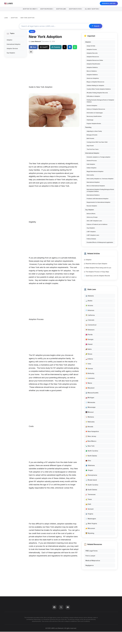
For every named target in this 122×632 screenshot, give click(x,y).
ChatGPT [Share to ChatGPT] (44, 47)
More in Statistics (92, 71)
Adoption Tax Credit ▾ (29, 9)
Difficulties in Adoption (93, 96)
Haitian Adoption (91, 168)
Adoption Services (12, 49)
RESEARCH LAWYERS (108, 3)
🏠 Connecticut (91, 325)
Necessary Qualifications (94, 116)
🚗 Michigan (90, 398)
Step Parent (90, 146)
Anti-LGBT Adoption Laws (94, 221)
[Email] (31, 52)
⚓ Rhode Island (91, 480)
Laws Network (36, 42)
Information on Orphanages (95, 113)
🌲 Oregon (89, 470)
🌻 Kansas (89, 369)
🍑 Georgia (89, 339)
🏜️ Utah (88, 504)
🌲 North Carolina (92, 451)
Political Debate (91, 239)
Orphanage (90, 120)
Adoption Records (92, 53)
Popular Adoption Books (94, 124)
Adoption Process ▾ (46, 9)
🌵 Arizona (89, 306)
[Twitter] (61, 607)
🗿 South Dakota (91, 490)
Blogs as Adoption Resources (95, 82)
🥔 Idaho (89, 349)
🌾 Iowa (88, 364)
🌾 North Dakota (91, 456)
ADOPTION (14, 17)
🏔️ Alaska (89, 301)
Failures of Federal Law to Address (97, 224)
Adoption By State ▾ (76, 9)
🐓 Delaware (90, 330)
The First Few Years (93, 149)
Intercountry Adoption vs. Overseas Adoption (100, 179)
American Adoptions (93, 78)
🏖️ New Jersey (91, 436)
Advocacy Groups (92, 217)
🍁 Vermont (89, 509)
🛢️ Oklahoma (90, 465)
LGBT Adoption (91, 232)
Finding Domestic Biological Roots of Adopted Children (100, 101)
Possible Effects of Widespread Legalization (100, 242)
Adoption (9, 40)
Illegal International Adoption (95, 171)
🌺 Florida (89, 335)
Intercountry (90, 175)
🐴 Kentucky (90, 373)
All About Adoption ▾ (93, 9)
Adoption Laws (61, 9)
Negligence (90, 565)
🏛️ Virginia (89, 514)
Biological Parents (92, 135)
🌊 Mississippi (90, 407)
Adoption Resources (93, 57)
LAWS (6, 17)
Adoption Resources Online (95, 60)
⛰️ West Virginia (91, 524)
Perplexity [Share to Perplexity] (56, 47)
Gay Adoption (11, 53)
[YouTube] (68, 607)
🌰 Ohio (88, 461)
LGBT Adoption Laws (93, 235)
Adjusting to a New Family (94, 131)
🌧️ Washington (91, 519)
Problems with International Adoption (97, 199)
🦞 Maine (89, 383)
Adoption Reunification (93, 64)
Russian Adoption (92, 206)
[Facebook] (54, 607)
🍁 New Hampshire (92, 432)
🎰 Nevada (89, 427)
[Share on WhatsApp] (75, 47)
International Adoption (13, 44)
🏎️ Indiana (89, 359)
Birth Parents (90, 138)
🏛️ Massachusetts (92, 393)
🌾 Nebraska (90, 422)
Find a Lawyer (90, 556)
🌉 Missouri (90, 412)
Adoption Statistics (92, 67)
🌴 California (90, 315)
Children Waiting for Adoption (95, 86)
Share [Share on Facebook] (33, 47)
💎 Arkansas (90, 310)
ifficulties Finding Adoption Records (97, 93)
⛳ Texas (89, 499)
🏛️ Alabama (90, 296)
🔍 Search (95, 26)
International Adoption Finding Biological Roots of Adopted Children (100, 190)
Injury (32, 31)
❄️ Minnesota (90, 403)
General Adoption (92, 105)
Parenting (88, 127)
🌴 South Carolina (92, 485)
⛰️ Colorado (90, 320)
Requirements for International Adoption (98, 202)
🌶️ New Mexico (91, 441)
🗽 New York (90, 446)
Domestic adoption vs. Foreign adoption (98, 157)
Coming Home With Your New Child (97, 142)
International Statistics (93, 195)
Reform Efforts (91, 214)
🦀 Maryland (90, 388)
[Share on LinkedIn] (70, 47)
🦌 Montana (90, 417)
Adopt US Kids (91, 46)
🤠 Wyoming (90, 533)
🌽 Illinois (89, 354)
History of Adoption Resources (96, 109)
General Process (92, 161)
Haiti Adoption (91, 164)
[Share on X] (64, 47)
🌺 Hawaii (89, 344)
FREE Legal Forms (92, 551)
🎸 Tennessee (90, 495)
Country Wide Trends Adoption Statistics (99, 89)
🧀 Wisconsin (90, 528)
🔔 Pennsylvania (91, 475)
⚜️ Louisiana (90, 378)
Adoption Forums (92, 49)
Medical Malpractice (93, 561)
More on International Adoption (96, 186)
